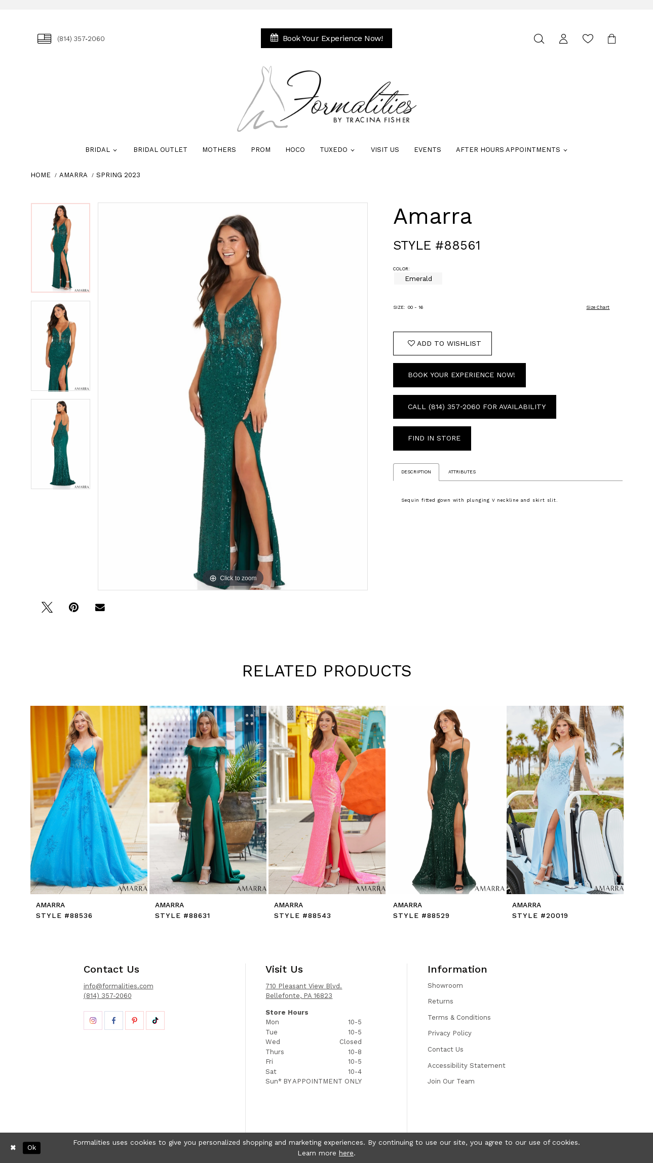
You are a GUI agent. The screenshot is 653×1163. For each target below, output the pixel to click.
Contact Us (446, 1049)
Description (416, 471)
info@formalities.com (118, 986)
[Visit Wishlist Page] (588, 39)
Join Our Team (451, 1081)
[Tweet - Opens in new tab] (47, 610)
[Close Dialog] (13, 1148)
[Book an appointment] (327, 38)
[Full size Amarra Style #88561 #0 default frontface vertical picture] (233, 396)
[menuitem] (71, 39)
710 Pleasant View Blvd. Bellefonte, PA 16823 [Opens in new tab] (303, 991)
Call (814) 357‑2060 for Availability (477, 407)
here (346, 1153)
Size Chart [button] (597, 307)
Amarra (73, 175)
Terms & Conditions (459, 1017)
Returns (440, 1001)
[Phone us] (71, 39)
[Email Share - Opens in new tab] (100, 610)
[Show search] (539, 39)
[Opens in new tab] (93, 1020)
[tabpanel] (60, 252)
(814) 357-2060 (108, 995)
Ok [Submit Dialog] (31, 1148)
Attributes (462, 471)
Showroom (445, 985)
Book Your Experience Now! (461, 375)
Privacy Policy (450, 1033)
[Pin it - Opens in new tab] (73, 610)
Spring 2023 (118, 175)
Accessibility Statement (467, 1065)
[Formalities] (327, 98)
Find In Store (434, 438)
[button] (563, 39)
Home (40, 175)
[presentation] (88, 800)
